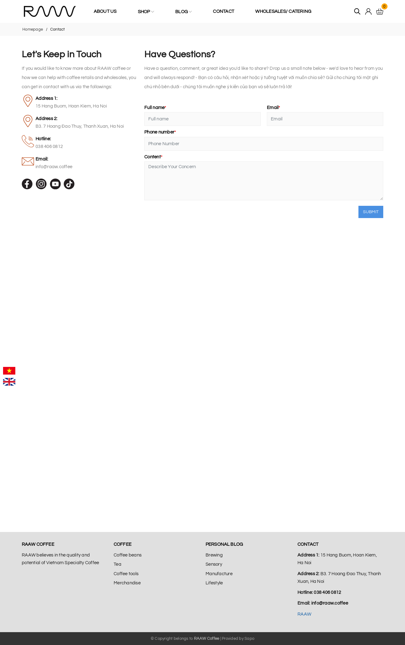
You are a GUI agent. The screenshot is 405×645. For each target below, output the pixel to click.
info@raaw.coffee (54, 166)
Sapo (249, 638)
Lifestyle (214, 583)
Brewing (214, 555)
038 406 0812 (49, 146)
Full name (155, 107)
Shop (146, 12)
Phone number (160, 132)
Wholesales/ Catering (283, 11)
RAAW (304, 614)
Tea (117, 564)
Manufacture (219, 573)
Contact (223, 11)
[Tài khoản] (368, 11)
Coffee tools (126, 573)
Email (273, 107)
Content (153, 157)
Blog (183, 12)
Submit (371, 212)
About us (105, 11)
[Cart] (379, 12)
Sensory (214, 564)
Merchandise (127, 583)
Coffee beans (128, 555)
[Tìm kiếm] (357, 11)
